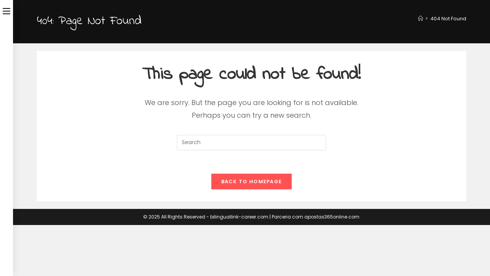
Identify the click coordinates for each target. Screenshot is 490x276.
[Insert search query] (251, 142)
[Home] (420, 18)
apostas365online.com (331, 217)
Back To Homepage (251, 181)
